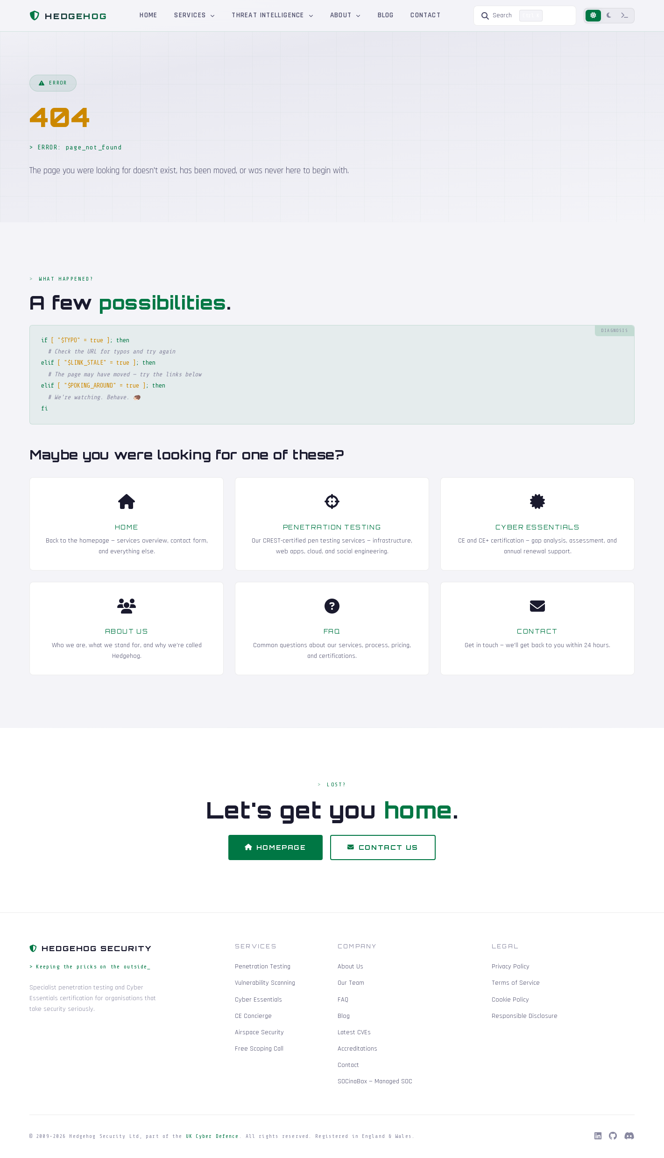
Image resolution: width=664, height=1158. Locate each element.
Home (148, 15)
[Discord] (629, 1136)
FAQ (343, 1000)
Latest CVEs (354, 1032)
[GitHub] (613, 1136)
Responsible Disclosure (525, 1016)
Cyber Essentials (258, 1000)
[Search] (524, 16)
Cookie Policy (510, 1000)
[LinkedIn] (597, 1136)
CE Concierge (253, 1016)
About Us (350, 966)
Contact (425, 15)
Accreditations (357, 1049)
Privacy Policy (511, 966)
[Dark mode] (609, 15)
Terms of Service (516, 983)
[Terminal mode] (625, 15)
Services (194, 15)
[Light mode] (593, 15)
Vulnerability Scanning (265, 983)
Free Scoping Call (259, 1049)
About (345, 15)
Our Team (351, 983)
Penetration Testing (262, 966)
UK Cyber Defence (212, 1136)
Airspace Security (259, 1032)
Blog (386, 15)
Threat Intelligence (272, 15)
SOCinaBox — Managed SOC (375, 1081)
